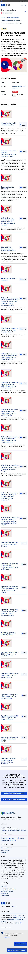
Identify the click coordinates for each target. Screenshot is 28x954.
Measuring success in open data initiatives (8, 124)
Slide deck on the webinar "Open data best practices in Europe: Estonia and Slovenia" (8, 221)
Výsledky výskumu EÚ (7, 891)
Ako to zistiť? (23, 1)
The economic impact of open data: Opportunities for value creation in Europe (9, 153)
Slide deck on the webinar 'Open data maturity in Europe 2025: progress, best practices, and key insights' (9, 521)
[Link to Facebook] (12, 838)
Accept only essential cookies (16, 950)
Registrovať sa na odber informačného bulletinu (13, 830)
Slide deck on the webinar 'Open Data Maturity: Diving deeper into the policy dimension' (9, 412)
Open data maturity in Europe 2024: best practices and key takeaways (8, 761)
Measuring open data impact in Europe (8, 633)
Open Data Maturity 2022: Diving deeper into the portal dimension (9, 675)
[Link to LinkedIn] (21, 838)
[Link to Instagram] (5, 840)
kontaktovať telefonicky (19, 917)
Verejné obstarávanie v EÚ (8, 889)
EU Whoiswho (5, 893)
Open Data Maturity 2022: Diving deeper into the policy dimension (9, 696)
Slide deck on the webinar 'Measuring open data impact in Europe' (9, 330)
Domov (3, 17)
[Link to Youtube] (13, 840)
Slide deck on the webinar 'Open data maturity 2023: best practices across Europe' (9, 468)
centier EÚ (19, 923)
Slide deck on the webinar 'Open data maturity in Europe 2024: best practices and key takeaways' (9, 496)
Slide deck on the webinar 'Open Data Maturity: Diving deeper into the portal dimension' (9, 385)
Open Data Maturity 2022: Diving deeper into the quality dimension (9, 654)
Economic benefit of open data (7, 188)
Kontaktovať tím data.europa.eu (9, 828)
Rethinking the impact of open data (9, 279)
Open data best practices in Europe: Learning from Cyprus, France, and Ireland (9, 589)
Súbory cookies (5, 850)
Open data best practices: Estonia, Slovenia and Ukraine (8, 248)
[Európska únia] (10, 5)
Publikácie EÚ (5, 895)
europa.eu (13, 906)
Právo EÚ (3, 886)
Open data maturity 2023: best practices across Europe (9, 739)
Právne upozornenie (6, 848)
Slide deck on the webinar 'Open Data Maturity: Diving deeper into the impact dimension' (9, 439)
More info (6, 937)
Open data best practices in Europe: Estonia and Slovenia (9, 544)
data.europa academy (13, 17)
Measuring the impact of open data (10, 20)
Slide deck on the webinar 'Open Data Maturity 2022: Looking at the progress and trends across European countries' (10, 301)
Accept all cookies (20, 944)
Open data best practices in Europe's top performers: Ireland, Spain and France (9, 566)
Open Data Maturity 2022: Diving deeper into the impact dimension (9, 717)
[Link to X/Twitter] (4, 838)
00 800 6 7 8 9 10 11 (19, 915)
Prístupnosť (4, 852)
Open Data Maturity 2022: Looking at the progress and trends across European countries (9, 612)
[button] (25, 5)
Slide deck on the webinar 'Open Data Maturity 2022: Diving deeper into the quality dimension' (10, 356)
